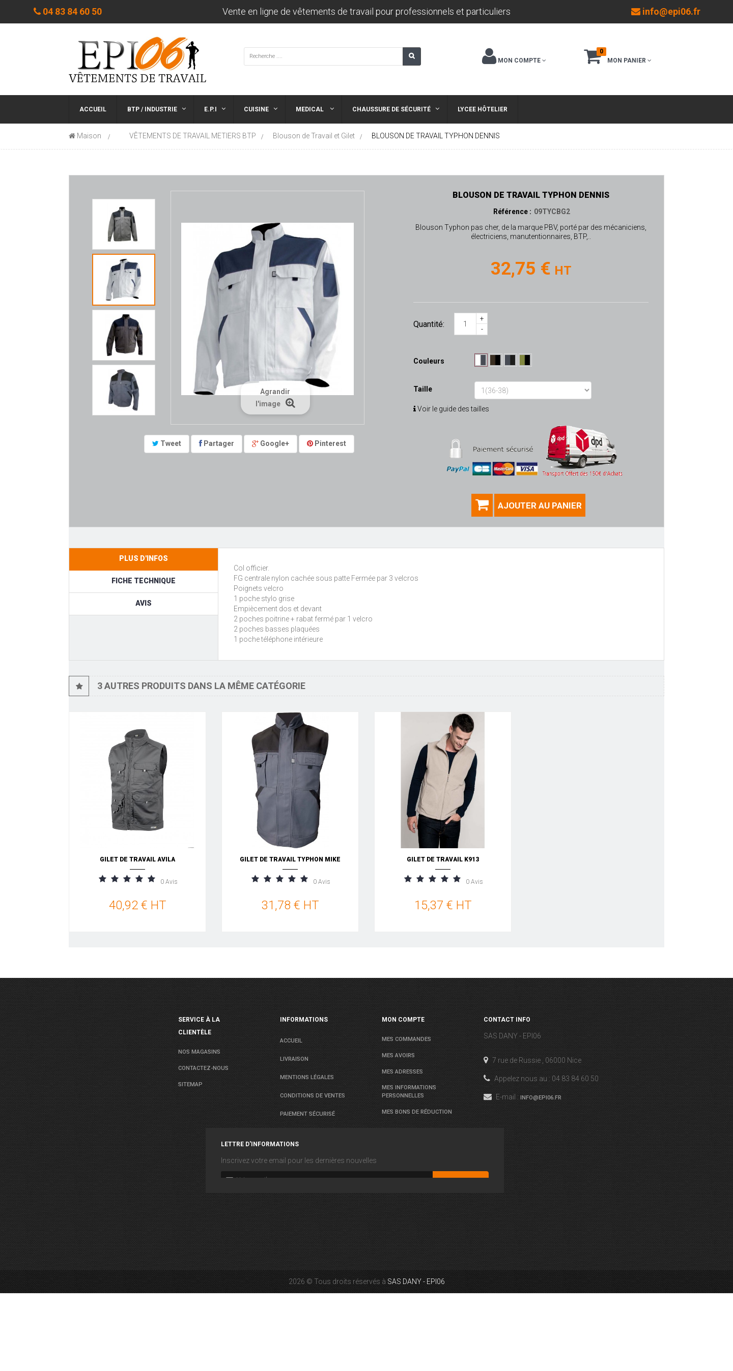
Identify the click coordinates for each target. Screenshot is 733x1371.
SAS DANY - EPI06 (416, 1359)
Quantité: (428, 324)
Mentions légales (307, 1077)
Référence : (512, 211)
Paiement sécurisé (307, 1114)
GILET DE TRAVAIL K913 (443, 859)
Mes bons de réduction (417, 1112)
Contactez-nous (203, 1068)
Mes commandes (406, 1039)
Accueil (291, 1040)
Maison (85, 136)
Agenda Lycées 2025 (308, 1150)
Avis (143, 603)
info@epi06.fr (540, 1097)
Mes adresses (402, 1071)
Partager (216, 443)
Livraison (294, 1059)
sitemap (190, 1084)
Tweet (166, 443)
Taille (423, 389)
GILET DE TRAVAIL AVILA (137, 859)
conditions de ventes (312, 1095)
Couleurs (429, 361)
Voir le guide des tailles (451, 409)
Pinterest (326, 443)
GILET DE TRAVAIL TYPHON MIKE (290, 859)
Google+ (270, 443)
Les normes (297, 1132)
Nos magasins (199, 1052)
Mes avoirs (398, 1055)
